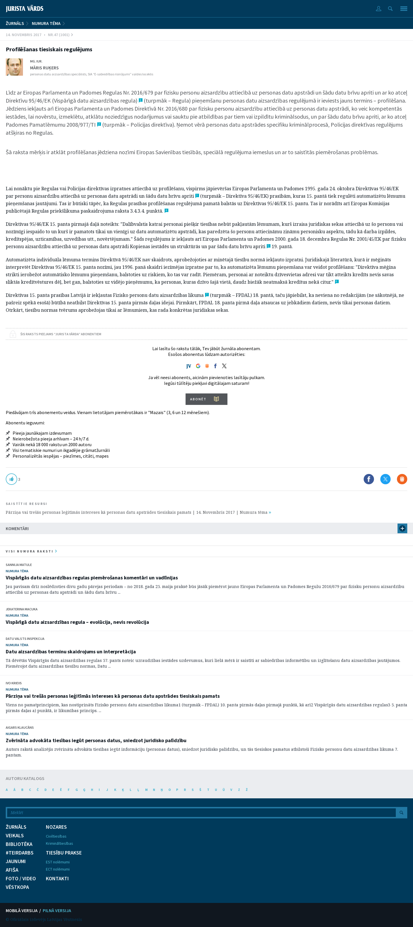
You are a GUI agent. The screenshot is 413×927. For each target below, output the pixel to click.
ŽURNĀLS (15, 23)
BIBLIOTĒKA (19, 844)
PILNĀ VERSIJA (57, 910)
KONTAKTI (57, 878)
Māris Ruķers (44, 67)
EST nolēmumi (58, 862)
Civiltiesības (56, 836)
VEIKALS (15, 835)
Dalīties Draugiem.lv (402, 479)
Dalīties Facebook (369, 479)
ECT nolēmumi (58, 869)
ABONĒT (198, 399)
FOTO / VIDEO (21, 878)
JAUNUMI (16, 861)
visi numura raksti (31, 551)
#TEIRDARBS (20, 853)
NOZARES (56, 827)
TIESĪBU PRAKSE (64, 853)
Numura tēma (46, 23)
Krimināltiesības (59, 843)
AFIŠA (12, 870)
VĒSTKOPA (17, 887)
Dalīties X (385, 479)
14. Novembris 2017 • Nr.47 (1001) (39, 34)
